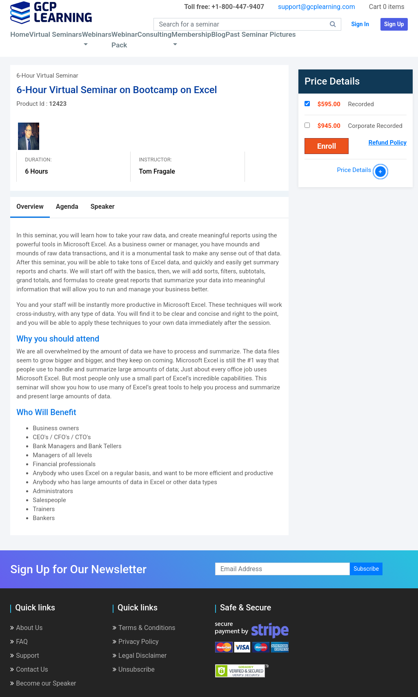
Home (19, 34)
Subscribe (366, 568)
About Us (26, 628)
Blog (218, 34)
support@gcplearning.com (316, 7)
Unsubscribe (134, 669)
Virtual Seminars (55, 34)
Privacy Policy (136, 642)
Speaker (103, 206)
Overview (29, 206)
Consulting (154, 34)
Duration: (38, 159)
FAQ (19, 642)
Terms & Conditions (144, 628)
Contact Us (29, 669)
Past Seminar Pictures (260, 34)
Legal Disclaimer (140, 655)
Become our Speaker (43, 683)
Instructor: (155, 159)
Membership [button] (191, 34)
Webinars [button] (96, 34)
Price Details (355, 170)
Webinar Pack (124, 39)
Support (24, 655)
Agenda (67, 206)
